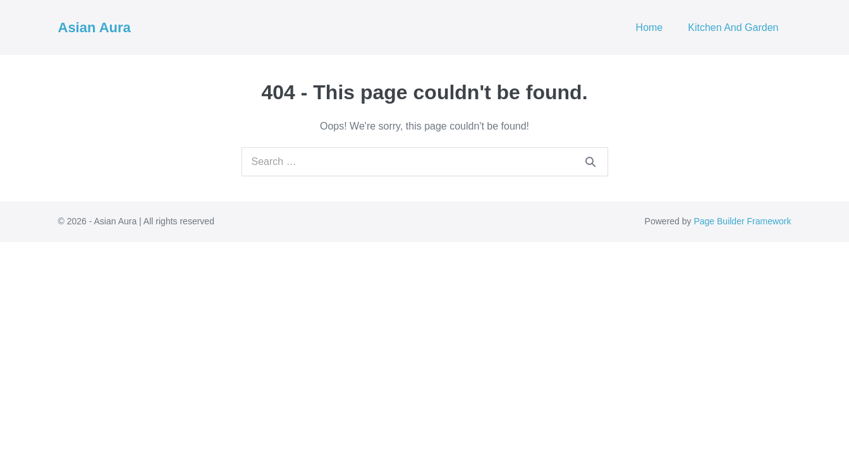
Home (649, 27)
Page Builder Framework (742, 221)
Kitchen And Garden (733, 27)
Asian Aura (94, 27)
